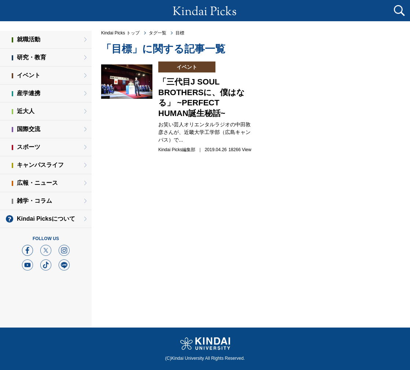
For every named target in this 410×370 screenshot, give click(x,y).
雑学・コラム (34, 201)
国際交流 (28, 129)
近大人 (25, 111)
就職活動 (28, 39)
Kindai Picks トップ (120, 33)
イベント (28, 75)
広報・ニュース (37, 183)
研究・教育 (31, 57)
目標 (180, 33)
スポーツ (28, 147)
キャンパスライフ (40, 165)
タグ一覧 (157, 33)
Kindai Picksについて (46, 219)
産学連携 (28, 93)
